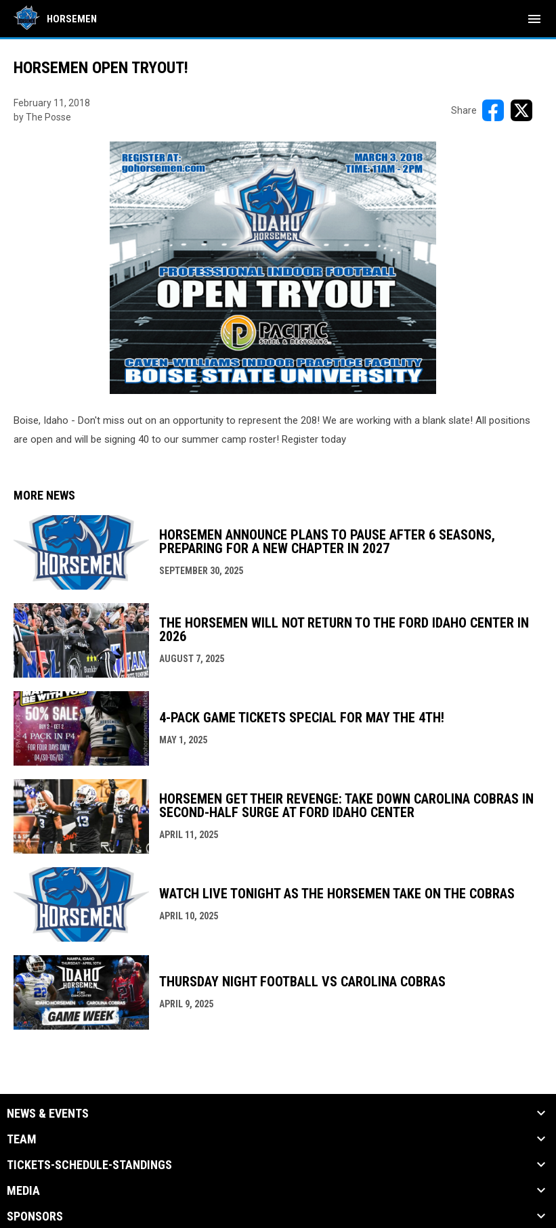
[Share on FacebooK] (493, 110)
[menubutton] (534, 19)
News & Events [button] (48, 1114)
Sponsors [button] (35, 1216)
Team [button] (22, 1139)
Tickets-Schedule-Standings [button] (89, 1165)
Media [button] (23, 1191)
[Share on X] (521, 110)
